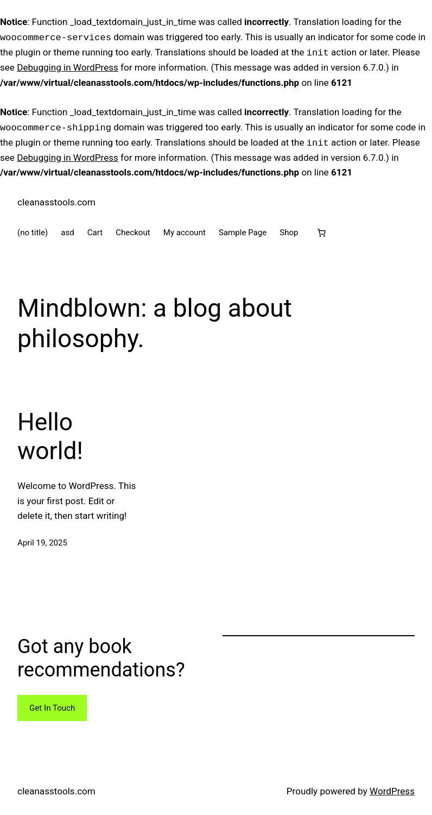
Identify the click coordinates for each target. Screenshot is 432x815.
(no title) (32, 232)
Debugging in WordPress (67, 67)
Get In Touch (52, 708)
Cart (95, 232)
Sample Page (242, 232)
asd (67, 232)
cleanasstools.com (56, 202)
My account (184, 232)
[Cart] (322, 232)
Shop (288, 232)
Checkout (133, 232)
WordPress (392, 791)
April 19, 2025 (42, 543)
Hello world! (50, 436)
